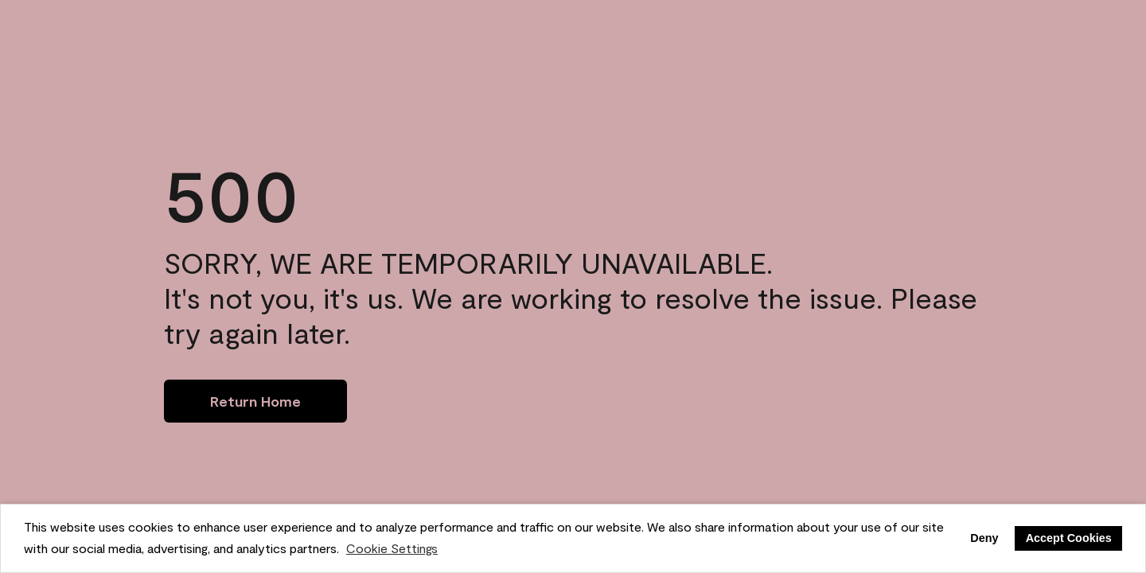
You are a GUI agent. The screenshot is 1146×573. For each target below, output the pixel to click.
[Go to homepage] (255, 401)
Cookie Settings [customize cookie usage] (392, 547)
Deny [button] (984, 538)
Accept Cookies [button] (1069, 538)
